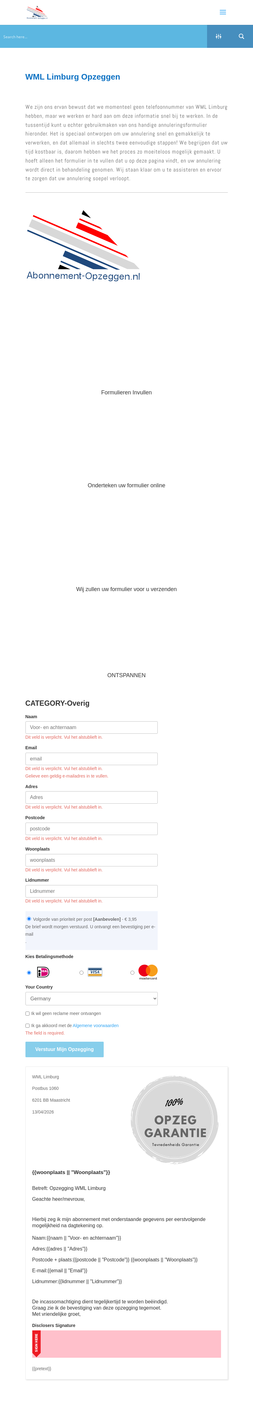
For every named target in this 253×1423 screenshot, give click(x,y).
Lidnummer (37, 880)
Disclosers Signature (53, 1325)
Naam (31, 716)
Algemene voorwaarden (96, 1025)
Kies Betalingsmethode (49, 956)
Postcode (35, 817)
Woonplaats (37, 849)
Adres (31, 786)
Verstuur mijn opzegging (64, 1049)
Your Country (39, 987)
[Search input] (103, 36)
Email (31, 747)
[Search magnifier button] (241, 36)
